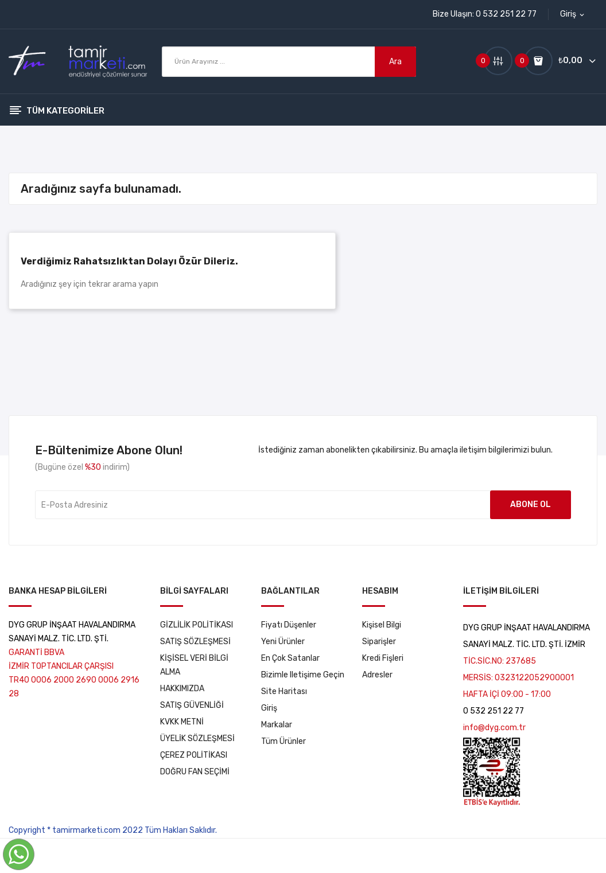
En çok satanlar (290, 658)
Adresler (377, 675)
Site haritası (284, 691)
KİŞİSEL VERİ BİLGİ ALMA (194, 665)
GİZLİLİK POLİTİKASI (196, 625)
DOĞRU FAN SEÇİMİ (195, 772)
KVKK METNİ (182, 722)
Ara (395, 62)
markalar (276, 725)
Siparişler (379, 641)
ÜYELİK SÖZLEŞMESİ (197, 738)
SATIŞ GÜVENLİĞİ (192, 705)
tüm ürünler (283, 741)
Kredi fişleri (382, 658)
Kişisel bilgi (381, 625)
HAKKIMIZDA (182, 688)
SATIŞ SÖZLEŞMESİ (195, 641)
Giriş (269, 708)
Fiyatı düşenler (288, 625)
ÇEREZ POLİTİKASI (193, 755)
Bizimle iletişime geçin (302, 675)
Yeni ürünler (283, 641)
